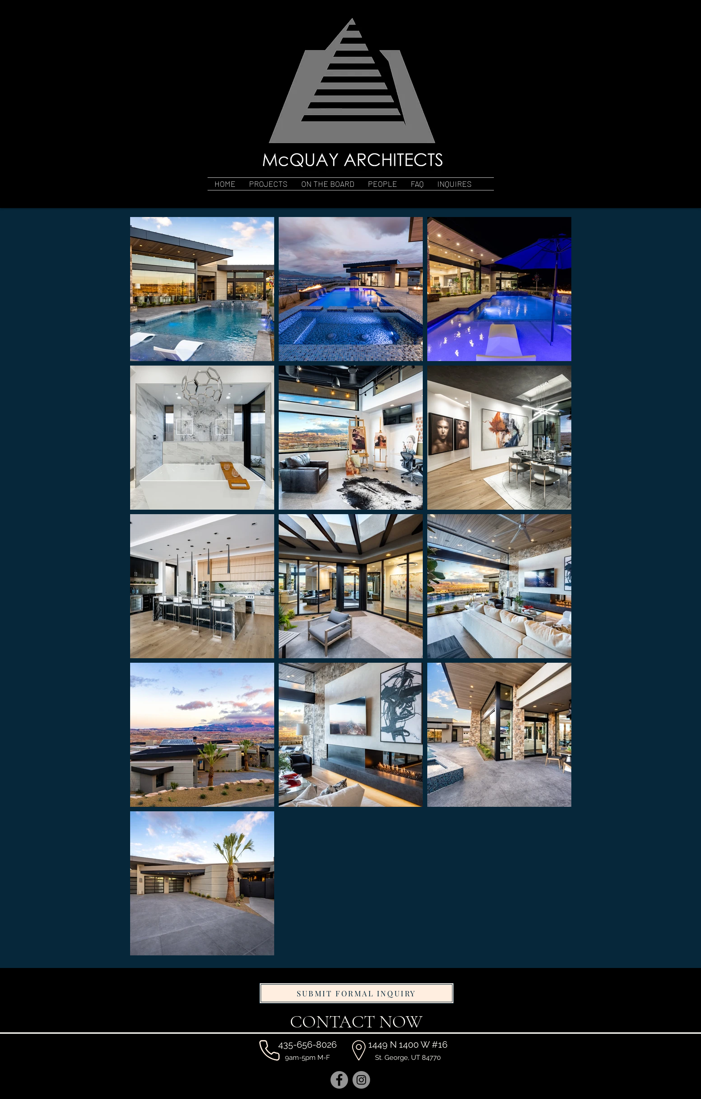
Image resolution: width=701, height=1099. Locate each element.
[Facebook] (339, 1080)
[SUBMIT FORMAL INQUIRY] (356, 993)
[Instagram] (361, 1080)
